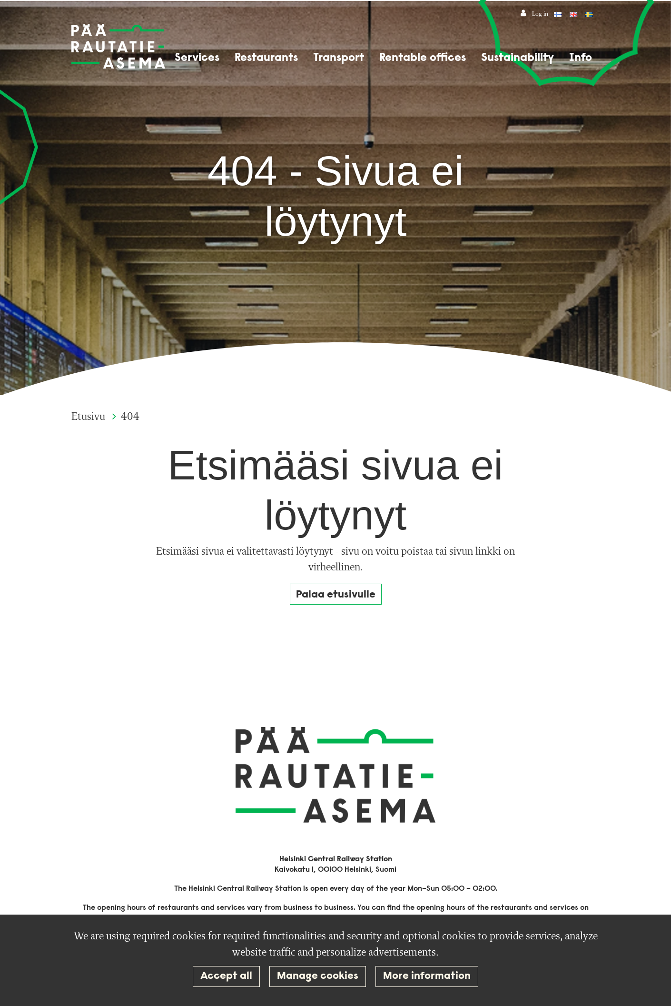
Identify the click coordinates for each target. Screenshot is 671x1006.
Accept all (226, 976)
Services (197, 58)
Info (580, 58)
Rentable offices (422, 58)
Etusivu (89, 417)
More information (427, 976)
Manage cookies (317, 976)
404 (130, 417)
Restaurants (266, 58)
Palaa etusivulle (335, 594)
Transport (338, 58)
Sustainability (517, 58)
